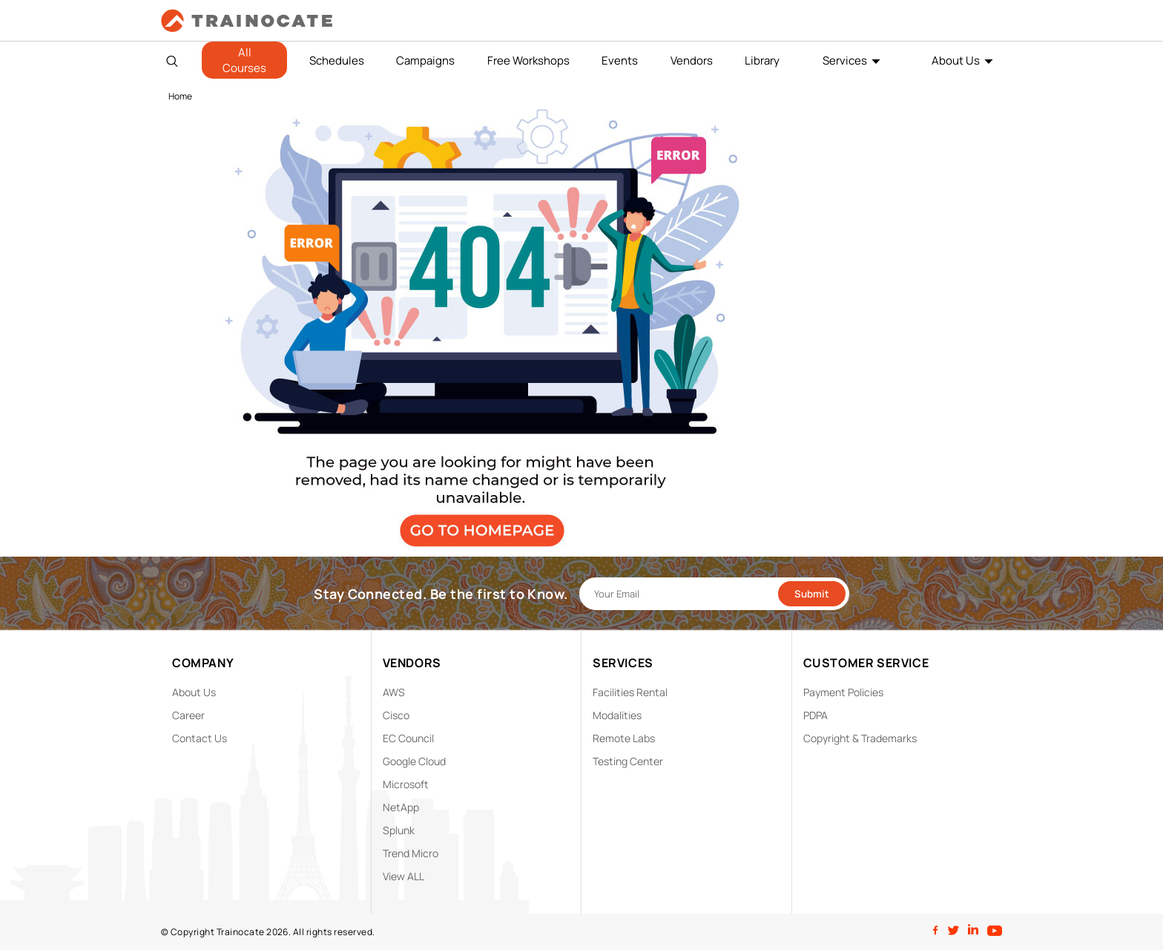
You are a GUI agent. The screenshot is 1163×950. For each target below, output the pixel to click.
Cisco (396, 715)
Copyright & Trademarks (860, 738)
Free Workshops (528, 60)
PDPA (815, 715)
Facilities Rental (630, 692)
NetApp (401, 807)
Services (845, 60)
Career (188, 715)
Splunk (399, 830)
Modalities (617, 715)
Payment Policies (843, 692)
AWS (394, 692)
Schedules (336, 60)
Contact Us (199, 738)
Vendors (692, 60)
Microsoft (406, 784)
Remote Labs (624, 738)
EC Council (408, 738)
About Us (956, 60)
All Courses (244, 60)
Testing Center (628, 761)
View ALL (403, 876)
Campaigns (425, 60)
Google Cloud (414, 761)
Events (620, 60)
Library (762, 60)
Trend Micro (410, 853)
